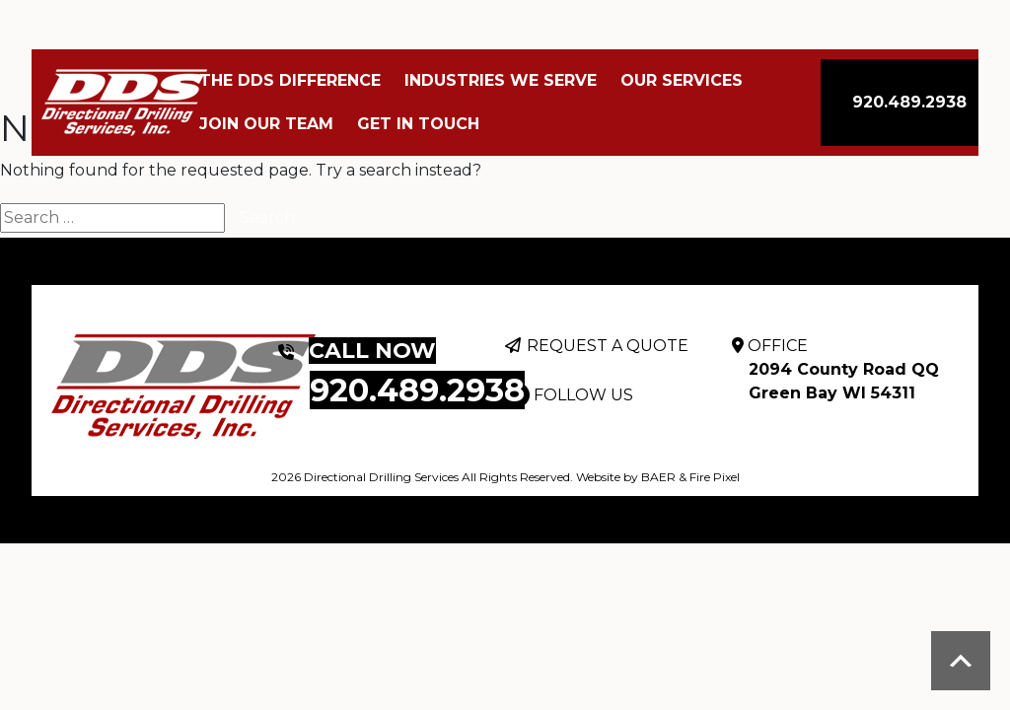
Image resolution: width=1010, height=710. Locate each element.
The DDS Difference (290, 80)
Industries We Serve (500, 80)
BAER (658, 476)
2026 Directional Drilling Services (365, 476)
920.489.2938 (909, 102)
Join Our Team (266, 123)
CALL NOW (372, 350)
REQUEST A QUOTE (607, 345)
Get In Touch (418, 123)
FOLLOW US (583, 395)
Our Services (681, 80)
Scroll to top (960, 660)
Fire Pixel (714, 476)
